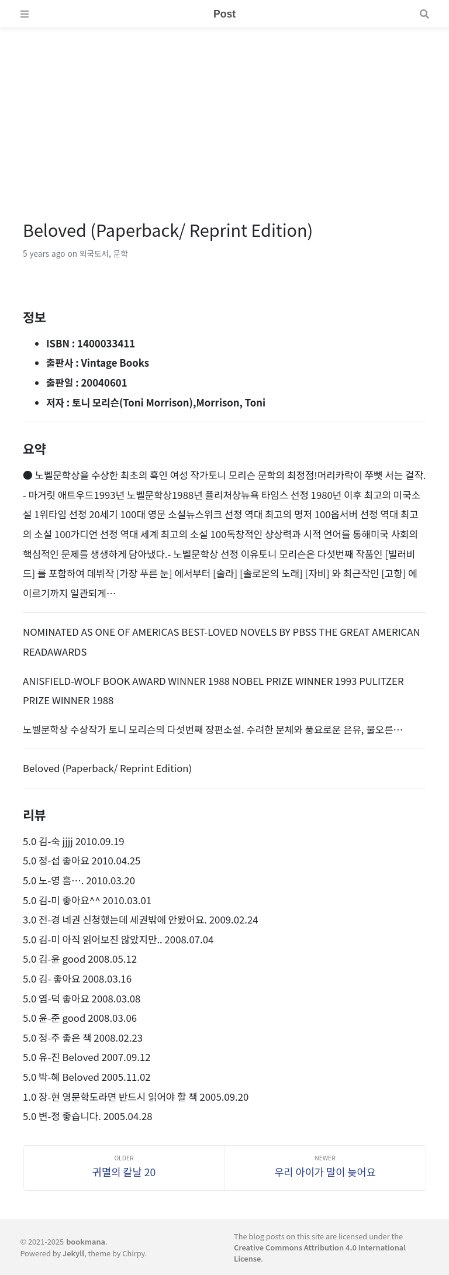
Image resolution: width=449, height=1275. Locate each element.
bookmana (85, 1241)
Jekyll (73, 1253)
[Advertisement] (224, 110)
